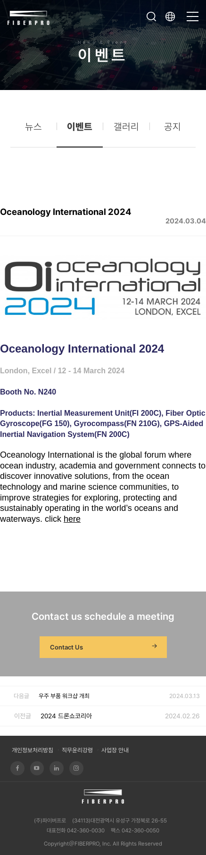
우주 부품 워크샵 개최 (64, 695)
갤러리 (126, 129)
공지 (172, 129)
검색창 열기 (151, 16)
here (72, 519)
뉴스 (33, 129)
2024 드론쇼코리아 (66, 716)
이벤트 (79, 129)
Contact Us (104, 647)
